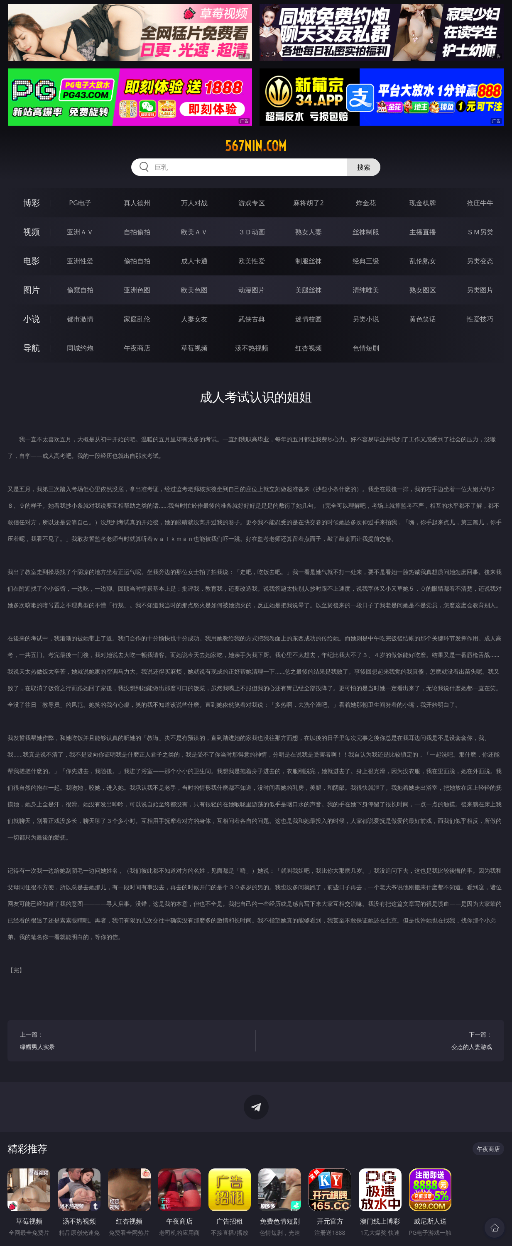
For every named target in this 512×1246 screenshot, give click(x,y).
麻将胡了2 (308, 202)
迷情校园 (308, 319)
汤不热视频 (251, 348)
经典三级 (366, 260)
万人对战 (194, 202)
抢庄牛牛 (480, 202)
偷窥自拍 (80, 289)
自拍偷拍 (137, 231)
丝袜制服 (366, 231)
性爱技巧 (480, 319)
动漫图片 (251, 289)
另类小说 (366, 319)
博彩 (31, 202)
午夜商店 (137, 348)
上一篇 (131, 1041)
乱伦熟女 (422, 260)
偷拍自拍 (137, 260)
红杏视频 (308, 348)
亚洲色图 (137, 289)
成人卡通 (194, 260)
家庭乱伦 (137, 319)
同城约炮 (80, 348)
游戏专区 (251, 202)
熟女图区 (422, 289)
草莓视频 (194, 348)
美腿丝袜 (308, 289)
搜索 (363, 167)
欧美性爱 (251, 260)
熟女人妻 (308, 231)
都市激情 (80, 319)
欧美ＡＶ (194, 231)
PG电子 (80, 202)
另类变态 (480, 260)
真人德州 (137, 202)
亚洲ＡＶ (80, 231)
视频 (31, 231)
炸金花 (366, 202)
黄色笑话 (422, 319)
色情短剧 (366, 348)
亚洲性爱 (80, 260)
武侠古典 (251, 319)
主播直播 (422, 231)
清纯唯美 (366, 289)
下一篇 (380, 1041)
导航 (31, 347)
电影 (31, 260)
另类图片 (480, 289)
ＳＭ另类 (480, 231)
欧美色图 (194, 289)
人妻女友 (194, 319)
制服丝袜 (308, 260)
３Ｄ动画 (251, 231)
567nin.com (256, 146)
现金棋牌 (422, 202)
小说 (31, 318)
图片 (31, 289)
